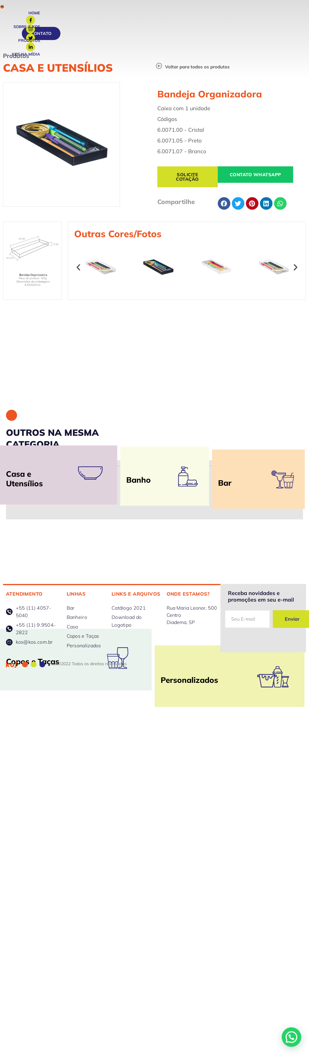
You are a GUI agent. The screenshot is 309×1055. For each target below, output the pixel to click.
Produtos (29, 40)
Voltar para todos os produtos (197, 67)
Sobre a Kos (26, 26)
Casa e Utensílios (58, 67)
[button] (78, 279)
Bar (225, 542)
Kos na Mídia (26, 54)
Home (34, 12)
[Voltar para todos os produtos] (159, 66)
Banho (138, 528)
